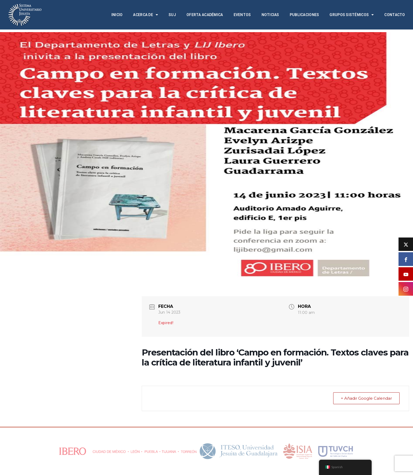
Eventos (242, 15)
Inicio (117, 15)
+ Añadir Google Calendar (366, 398)
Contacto (394, 15)
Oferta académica (204, 15)
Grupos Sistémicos (352, 14)
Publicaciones (304, 15)
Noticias (270, 15)
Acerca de (145, 14)
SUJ (172, 15)
